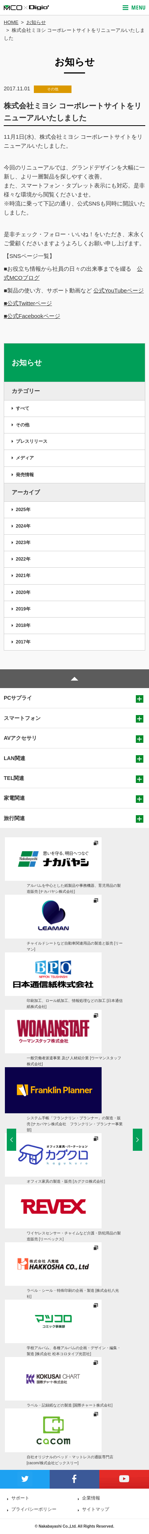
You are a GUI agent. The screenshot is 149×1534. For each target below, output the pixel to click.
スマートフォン (22, 718)
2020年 (23, 592)
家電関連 (14, 798)
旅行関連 (14, 818)
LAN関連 (14, 758)
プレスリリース (31, 441)
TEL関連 (14, 778)
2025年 (23, 509)
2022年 (23, 559)
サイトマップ (95, 1509)
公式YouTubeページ (118, 290)
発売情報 (25, 474)
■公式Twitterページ (28, 303)
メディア (25, 457)
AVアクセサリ (20, 738)
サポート (20, 1498)
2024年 (23, 526)
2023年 (23, 542)
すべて (22, 408)
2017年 (23, 642)
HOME (11, 22)
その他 (22, 424)
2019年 (23, 609)
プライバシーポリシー (33, 1509)
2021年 (23, 575)
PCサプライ (18, 698)
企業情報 (91, 1498)
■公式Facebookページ (32, 316)
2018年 (23, 625)
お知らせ (36, 22)
